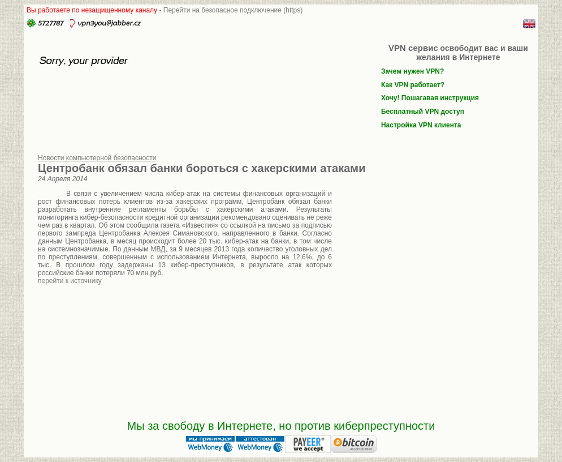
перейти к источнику (70, 281)
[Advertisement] (428, 265)
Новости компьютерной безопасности (97, 158)
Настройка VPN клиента (421, 125)
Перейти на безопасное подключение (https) (233, 10)
